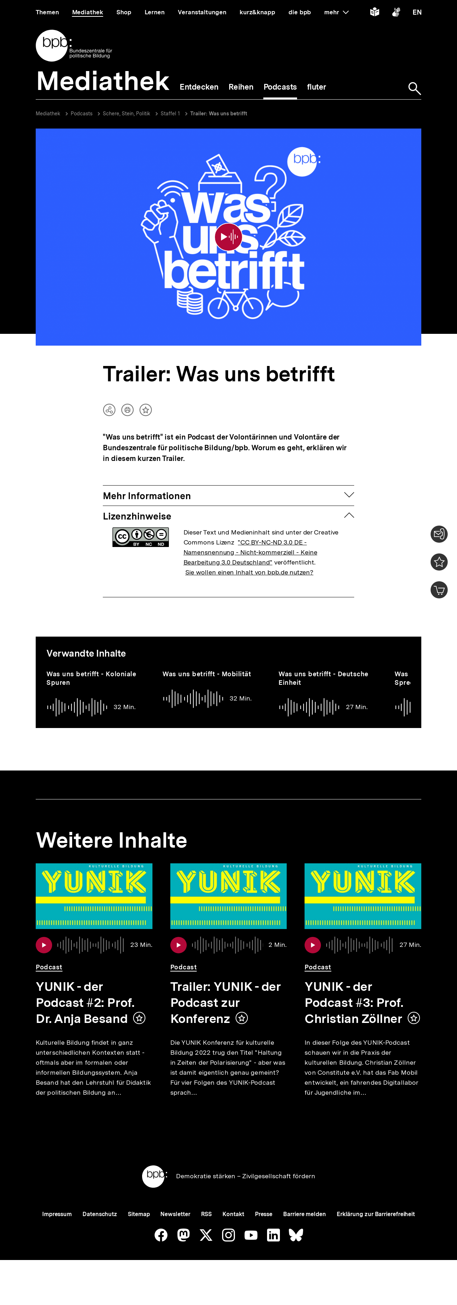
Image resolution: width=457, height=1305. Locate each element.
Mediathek (48, 113)
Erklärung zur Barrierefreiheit (376, 1228)
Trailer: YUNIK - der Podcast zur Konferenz (225, 993)
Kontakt (233, 1228)
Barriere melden (304, 1228)
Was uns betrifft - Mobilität (206, 664)
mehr (336, 12)
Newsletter (175, 1228)
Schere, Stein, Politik (126, 113)
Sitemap (139, 1228)
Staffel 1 (170, 113)
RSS (206, 1228)
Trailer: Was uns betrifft (218, 113)
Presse (263, 1228)
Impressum (57, 1228)
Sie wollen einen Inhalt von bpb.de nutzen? (249, 563)
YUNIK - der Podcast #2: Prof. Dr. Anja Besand (85, 993)
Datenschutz (99, 1228)
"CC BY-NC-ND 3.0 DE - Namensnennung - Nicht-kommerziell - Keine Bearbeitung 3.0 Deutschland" (250, 543)
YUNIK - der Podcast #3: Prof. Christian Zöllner (354, 993)
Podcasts (81, 113)
